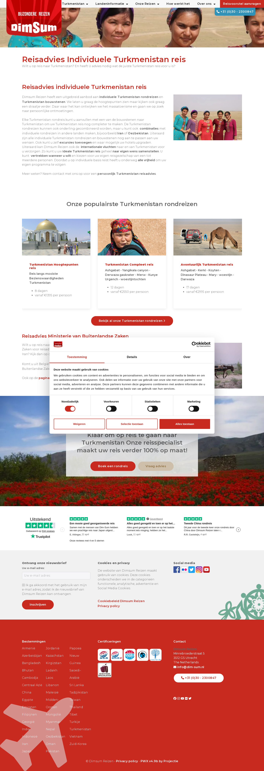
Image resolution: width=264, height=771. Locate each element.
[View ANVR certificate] (130, 653)
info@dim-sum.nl (188, 667)
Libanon (52, 685)
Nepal (50, 729)
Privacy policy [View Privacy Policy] (127, 761)
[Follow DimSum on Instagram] (199, 569)
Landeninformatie (112, 4)
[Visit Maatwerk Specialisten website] (104, 669)
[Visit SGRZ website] (117, 653)
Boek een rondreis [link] (113, 466)
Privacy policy (109, 606)
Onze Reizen (147, 4)
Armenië (28, 648)
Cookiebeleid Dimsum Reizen (121, 601)
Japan (27, 751)
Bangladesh (31, 663)
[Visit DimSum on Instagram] (179, 698)
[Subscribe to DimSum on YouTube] (206, 569)
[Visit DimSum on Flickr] (186, 698)
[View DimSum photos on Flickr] (184, 569)
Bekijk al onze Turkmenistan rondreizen (132, 321)
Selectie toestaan (132, 423)
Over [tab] (187, 357)
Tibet (73, 714)
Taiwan (74, 700)
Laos (49, 677)
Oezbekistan (55, 736)
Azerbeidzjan (32, 655)
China (26, 692)
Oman (51, 744)
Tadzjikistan (78, 692)
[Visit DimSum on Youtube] (183, 698)
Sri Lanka (76, 685)
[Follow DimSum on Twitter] (192, 569)
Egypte (27, 700)
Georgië (28, 722)
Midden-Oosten (52, 703)
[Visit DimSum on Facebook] (177, 569)
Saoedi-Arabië (75, 674)
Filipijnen (29, 714)
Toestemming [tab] (77, 357)
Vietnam (76, 736)
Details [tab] (132, 357)
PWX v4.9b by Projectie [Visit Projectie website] (159, 761)
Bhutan (28, 670)
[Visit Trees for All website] (155, 653)
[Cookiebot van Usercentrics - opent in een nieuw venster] (194, 344)
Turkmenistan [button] (75, 4)
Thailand (76, 707)
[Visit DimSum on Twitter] (190, 698)
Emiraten (29, 707)
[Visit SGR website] (104, 653)
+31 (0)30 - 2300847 (235, 11)
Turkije (74, 722)
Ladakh (51, 670)
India (26, 729)
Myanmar (53, 722)
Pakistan (52, 751)
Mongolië (53, 714)
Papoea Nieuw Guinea (75, 656)
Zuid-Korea (78, 744)
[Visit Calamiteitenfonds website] (143, 653)
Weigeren (79, 423)
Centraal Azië (32, 685)
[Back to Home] (34, 18)
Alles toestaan (184, 423)
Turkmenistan (79, 729)
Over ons (206, 4)
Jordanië (52, 648)
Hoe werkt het (178, 4)
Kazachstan (55, 655)
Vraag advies (156, 466)
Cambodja (30, 677)
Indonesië (29, 736)
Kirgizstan (53, 663)
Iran (25, 744)
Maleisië (52, 692)
